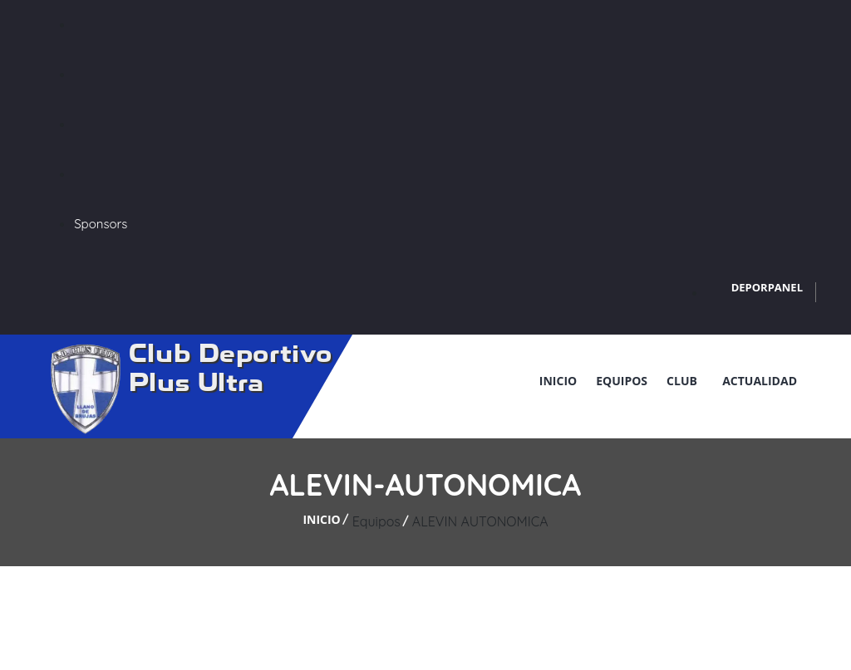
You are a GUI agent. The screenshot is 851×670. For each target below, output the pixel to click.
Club (685, 381)
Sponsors (100, 224)
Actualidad (759, 381)
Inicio (558, 381)
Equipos (621, 381)
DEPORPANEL (767, 287)
